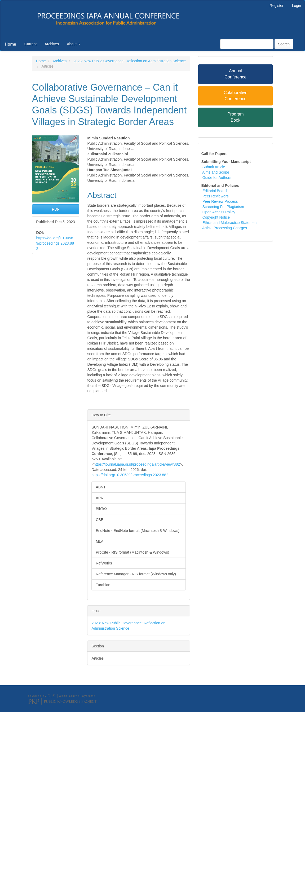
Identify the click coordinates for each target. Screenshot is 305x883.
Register (277, 5)
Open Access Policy (218, 212)
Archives (52, 44)
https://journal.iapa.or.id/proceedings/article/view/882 (137, 464)
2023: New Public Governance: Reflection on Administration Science (129, 61)
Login (296, 5)
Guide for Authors (216, 177)
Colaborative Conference (235, 95)
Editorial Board (214, 191)
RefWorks (104, 563)
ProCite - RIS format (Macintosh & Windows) (132, 552)
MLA (99, 541)
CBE (99, 520)
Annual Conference (235, 74)
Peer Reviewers (215, 196)
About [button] (73, 44)
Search (284, 44)
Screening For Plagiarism (223, 207)
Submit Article (213, 167)
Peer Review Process (220, 201)
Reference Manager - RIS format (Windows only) (136, 574)
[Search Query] (246, 44)
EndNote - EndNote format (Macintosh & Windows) (137, 530)
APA (99, 498)
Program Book (235, 117)
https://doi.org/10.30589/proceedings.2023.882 (55, 243)
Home (41, 61)
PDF (55, 209)
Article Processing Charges (224, 228)
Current (30, 44)
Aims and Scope (215, 172)
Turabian (103, 585)
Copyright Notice (216, 217)
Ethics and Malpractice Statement (230, 222)
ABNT (100, 487)
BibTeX (101, 509)
